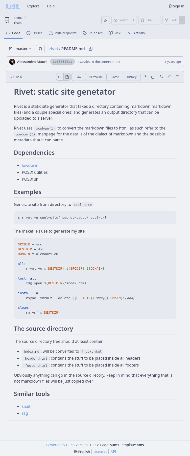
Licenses (100, 451)
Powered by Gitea (60, 444)
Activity (136, 33)
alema (18, 18)
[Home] (12, 6)
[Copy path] (91, 48)
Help (51, 6)
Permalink (95, 77)
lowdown (30, 165)
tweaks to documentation (99, 61)
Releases (93, 33)
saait (26, 406)
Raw (78, 77)
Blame (115, 77)
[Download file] (145, 77)
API (113, 451)
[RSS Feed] (105, 20)
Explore (33, 6)
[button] (40, 48)
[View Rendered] (67, 77)
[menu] (82, 451)
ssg (25, 413)
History (132, 77)
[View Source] (59, 77)
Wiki (115, 33)
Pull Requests (63, 33)
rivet (18, 22)
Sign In (176, 6)
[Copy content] (153, 77)
